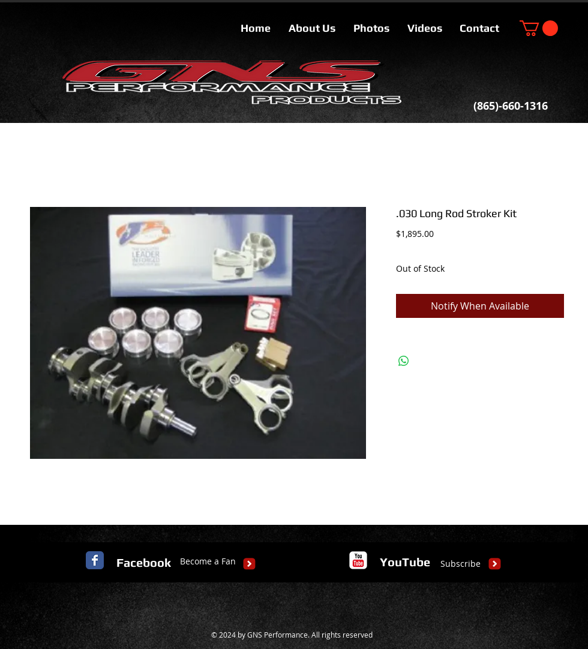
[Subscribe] (460, 564)
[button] (539, 28)
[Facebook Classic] (95, 560)
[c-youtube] (358, 560)
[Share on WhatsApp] (404, 361)
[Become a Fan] (208, 561)
